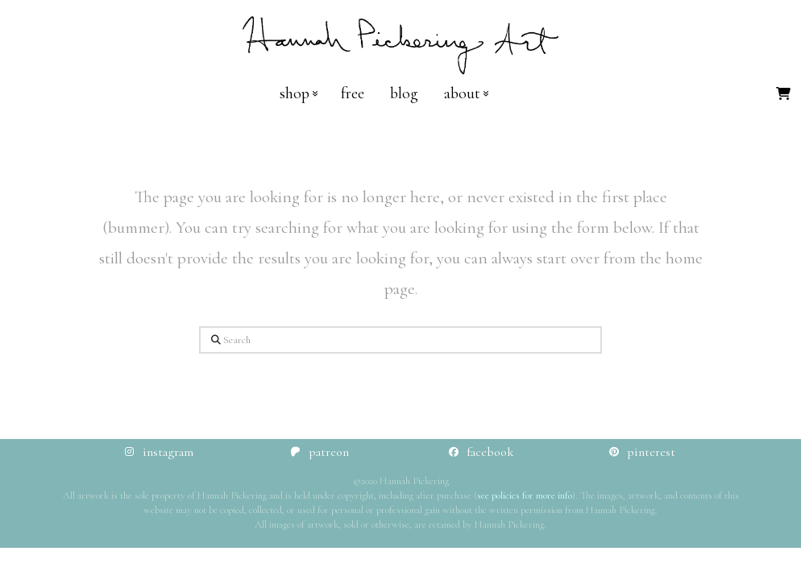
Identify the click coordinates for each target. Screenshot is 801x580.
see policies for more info (524, 495)
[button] (783, 93)
